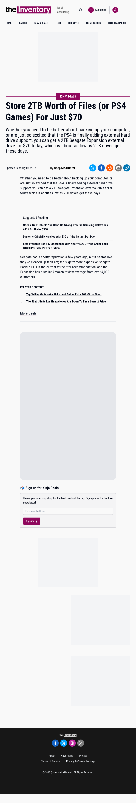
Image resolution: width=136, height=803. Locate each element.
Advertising (67, 755)
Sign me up (31, 521)
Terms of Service (50, 761)
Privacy (83, 755)
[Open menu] (126, 10)
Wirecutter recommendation (76, 267)
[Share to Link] (126, 167)
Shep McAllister (64, 168)
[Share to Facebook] (101, 167)
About (52, 755)
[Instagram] (72, 743)
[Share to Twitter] (92, 167)
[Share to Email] (118, 167)
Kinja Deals (68, 96)
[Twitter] (63, 743)
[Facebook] (55, 743)
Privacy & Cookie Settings (80, 761)
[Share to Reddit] (109, 167)
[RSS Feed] (80, 743)
